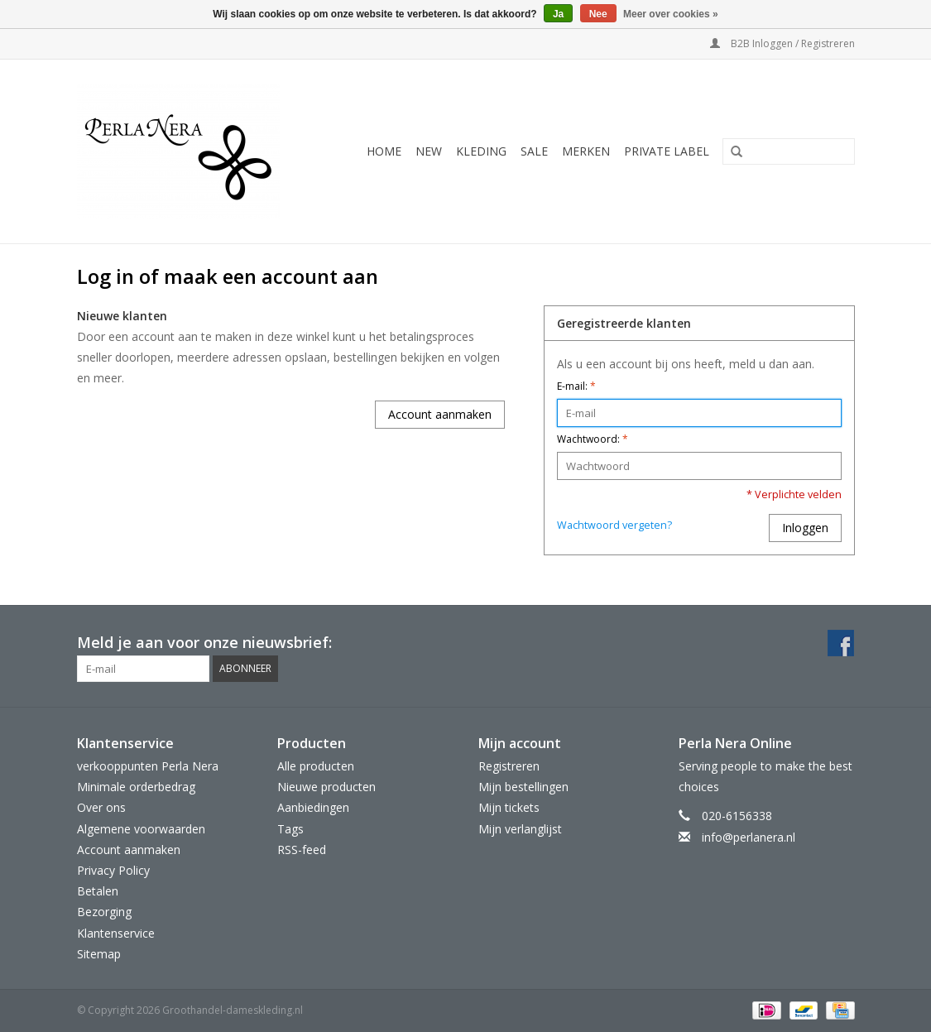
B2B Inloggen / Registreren (782, 43)
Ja (558, 14)
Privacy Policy (113, 870)
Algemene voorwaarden (141, 829)
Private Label (666, 151)
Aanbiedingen (313, 807)
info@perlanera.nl (748, 837)
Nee (598, 14)
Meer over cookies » (670, 14)
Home (384, 151)
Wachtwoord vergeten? (614, 525)
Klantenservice (116, 933)
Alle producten (315, 766)
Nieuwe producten (326, 786)
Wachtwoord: (592, 439)
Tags (290, 829)
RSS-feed (301, 849)
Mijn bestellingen (523, 786)
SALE (534, 151)
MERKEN (586, 151)
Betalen (97, 891)
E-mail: (576, 386)
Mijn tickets (509, 807)
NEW (428, 151)
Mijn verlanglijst (520, 829)
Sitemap (99, 954)
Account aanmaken (440, 414)
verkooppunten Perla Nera (147, 766)
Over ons (101, 807)
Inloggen (805, 527)
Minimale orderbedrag (136, 786)
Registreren (509, 766)
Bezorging (104, 911)
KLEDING (481, 151)
